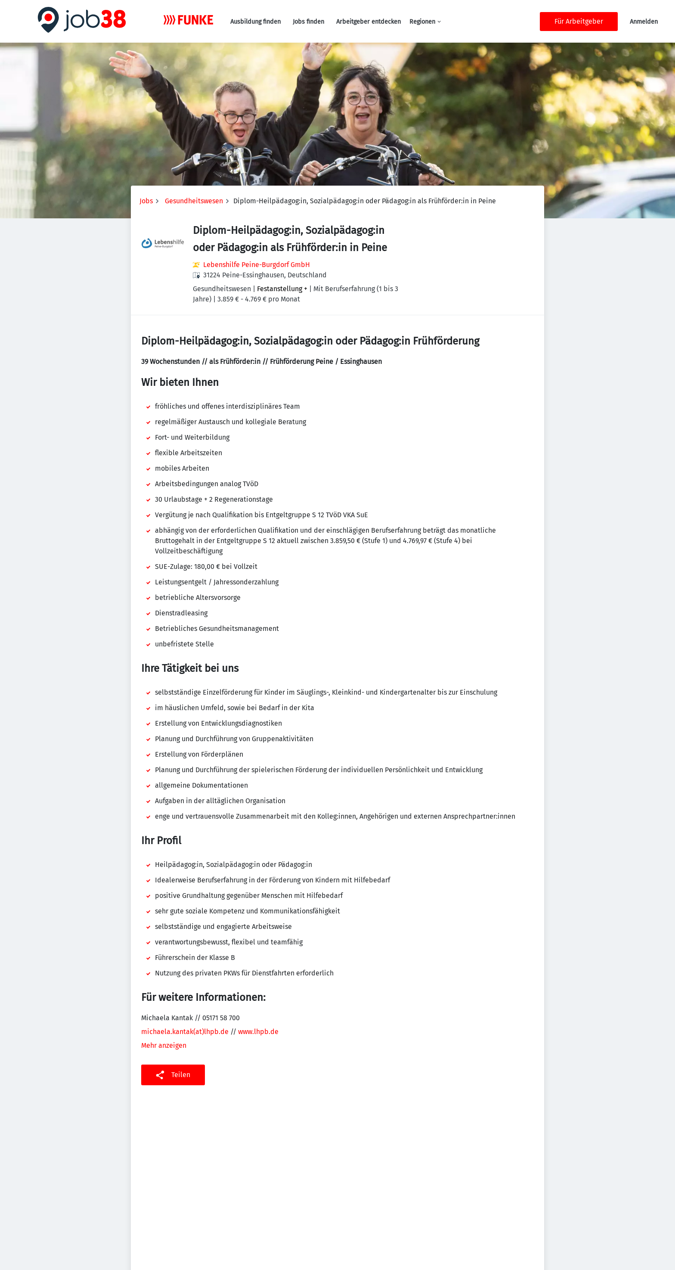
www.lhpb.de (258, 1032)
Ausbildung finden (255, 21)
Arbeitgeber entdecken (368, 21)
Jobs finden (308, 21)
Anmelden (644, 21)
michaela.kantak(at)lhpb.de (185, 1032)
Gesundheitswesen (194, 201)
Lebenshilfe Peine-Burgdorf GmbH (256, 265)
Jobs (146, 201)
